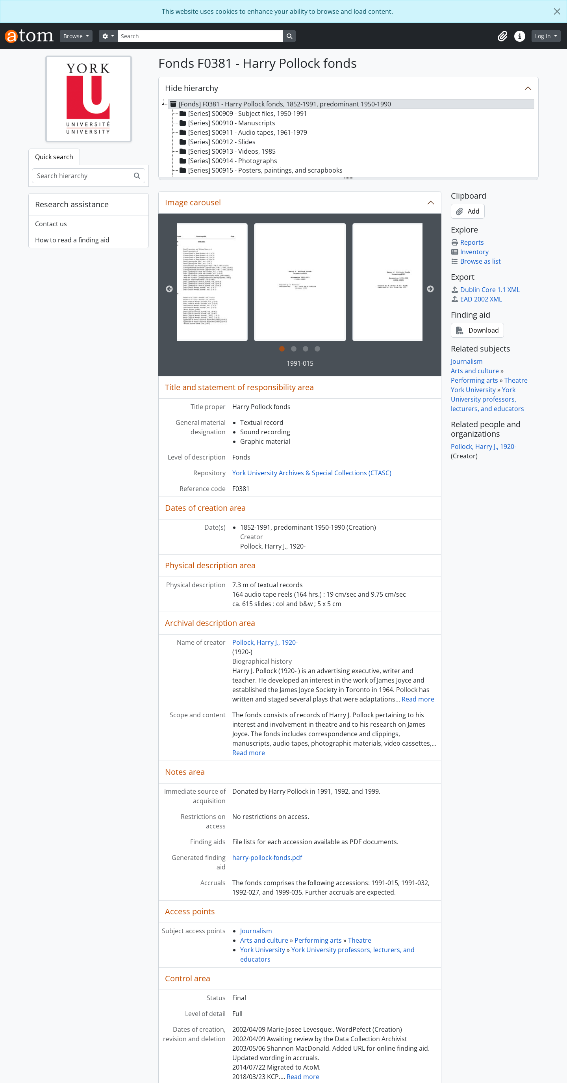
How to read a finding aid (72, 240)
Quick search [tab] (54, 157)
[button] (502, 36)
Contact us (51, 224)
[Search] (200, 36)
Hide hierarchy (191, 88)
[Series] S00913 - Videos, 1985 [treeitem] (227, 151)
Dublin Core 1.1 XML (485, 289)
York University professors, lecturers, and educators (487, 399)
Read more (418, 699)
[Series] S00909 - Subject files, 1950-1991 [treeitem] (242, 113)
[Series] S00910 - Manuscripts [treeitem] (226, 123)
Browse (73, 36)
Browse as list (476, 261)
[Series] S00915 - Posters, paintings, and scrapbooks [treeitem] (260, 170)
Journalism (256, 931)
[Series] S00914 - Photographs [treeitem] (227, 161)
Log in (543, 36)
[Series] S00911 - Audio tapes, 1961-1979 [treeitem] (242, 132)
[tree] (348, 138)
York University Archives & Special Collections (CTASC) (311, 473)
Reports (467, 242)
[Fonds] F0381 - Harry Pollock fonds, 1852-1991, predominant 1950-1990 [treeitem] (280, 104)
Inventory (470, 251)
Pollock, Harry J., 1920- (265, 642)
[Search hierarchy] (80, 175)
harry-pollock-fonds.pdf (267, 857)
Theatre (359, 940)
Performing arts (318, 940)
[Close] (557, 11)
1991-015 (300, 363)
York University (262, 949)
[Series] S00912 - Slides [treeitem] (217, 142)
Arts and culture (264, 940)
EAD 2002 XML (476, 299)
